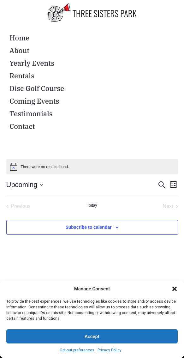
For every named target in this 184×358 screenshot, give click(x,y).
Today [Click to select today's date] (92, 205)
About (19, 50)
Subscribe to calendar (88, 227)
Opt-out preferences (77, 350)
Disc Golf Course (36, 88)
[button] (174, 289)
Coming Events (34, 101)
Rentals (21, 75)
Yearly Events (32, 63)
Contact (22, 126)
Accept (92, 336)
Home (19, 37)
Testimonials (31, 113)
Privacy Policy (110, 350)
